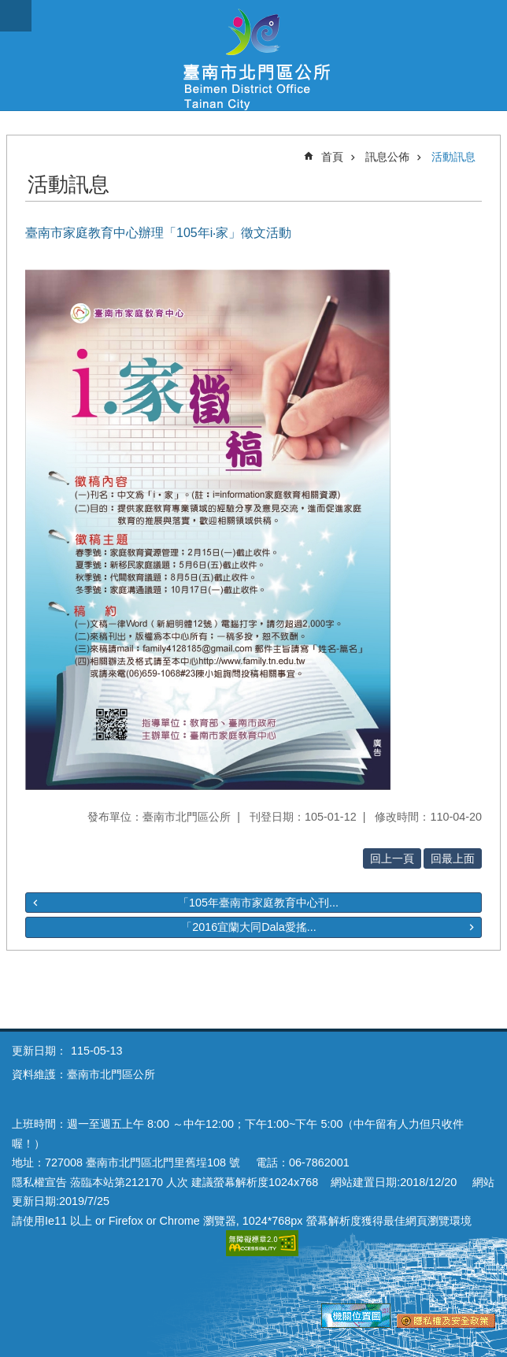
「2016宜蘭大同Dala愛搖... (248, 927)
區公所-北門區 (253, 55)
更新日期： (39, 1050)
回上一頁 (392, 858)
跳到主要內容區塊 (8, 8)
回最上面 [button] (453, 858)
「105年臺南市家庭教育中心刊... (258, 902)
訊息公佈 (387, 156)
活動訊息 (453, 156)
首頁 (332, 156)
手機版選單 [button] (15, 16)
